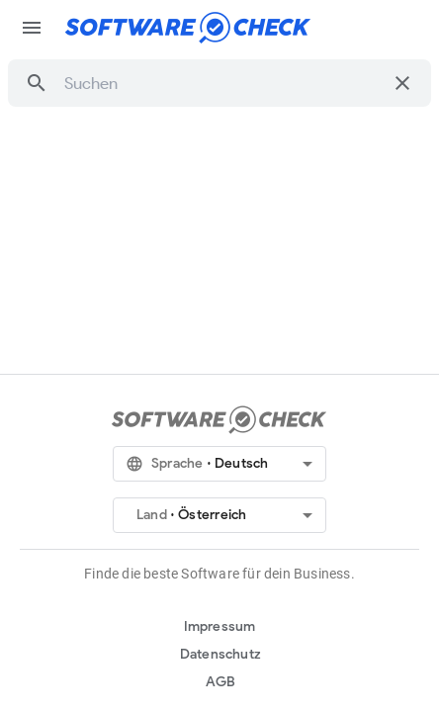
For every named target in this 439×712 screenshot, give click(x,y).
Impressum (220, 626)
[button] (36, 83)
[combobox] (223, 83)
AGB (221, 681)
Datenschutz (220, 654)
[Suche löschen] (402, 83)
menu (32, 28)
